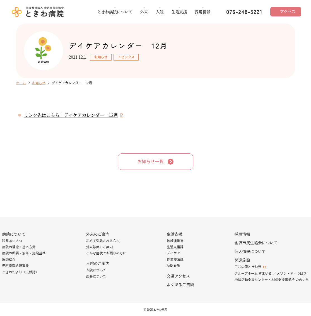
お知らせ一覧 (150, 161)
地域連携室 (175, 240)
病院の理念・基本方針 (19, 246)
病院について (14, 234)
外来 (144, 12)
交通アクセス (178, 276)
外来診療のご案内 (99, 246)
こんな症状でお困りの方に (106, 253)
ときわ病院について (114, 12)
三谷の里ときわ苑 (248, 266)
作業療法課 (175, 259)
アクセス (287, 11)
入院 (160, 12)
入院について (96, 269)
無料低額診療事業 (15, 265)
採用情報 (203, 12)
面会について (96, 276)
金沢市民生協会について (256, 242)
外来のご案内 (98, 234)
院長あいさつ (12, 240)
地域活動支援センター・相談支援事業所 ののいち (272, 279)
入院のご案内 (98, 263)
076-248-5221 (244, 12)
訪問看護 (173, 265)
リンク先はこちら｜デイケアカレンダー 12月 (71, 115)
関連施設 (242, 260)
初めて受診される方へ (103, 240)
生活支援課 (175, 246)
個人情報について (250, 251)
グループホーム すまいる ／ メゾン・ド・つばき (271, 273)
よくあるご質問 (180, 284)
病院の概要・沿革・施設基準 (24, 253)
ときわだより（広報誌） (20, 271)
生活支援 (179, 12)
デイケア (173, 253)
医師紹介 (9, 259)
